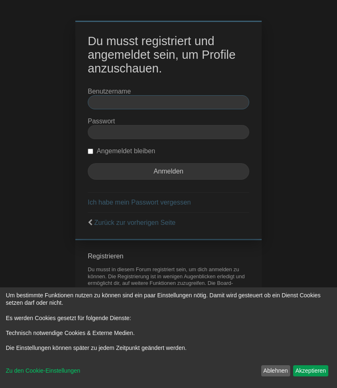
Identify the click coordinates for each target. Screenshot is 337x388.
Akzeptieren (310, 370)
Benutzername (109, 91)
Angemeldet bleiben (121, 150)
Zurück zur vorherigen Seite (135, 222)
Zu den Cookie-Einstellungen (43, 370)
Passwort (101, 121)
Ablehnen (275, 370)
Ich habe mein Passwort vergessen (139, 202)
